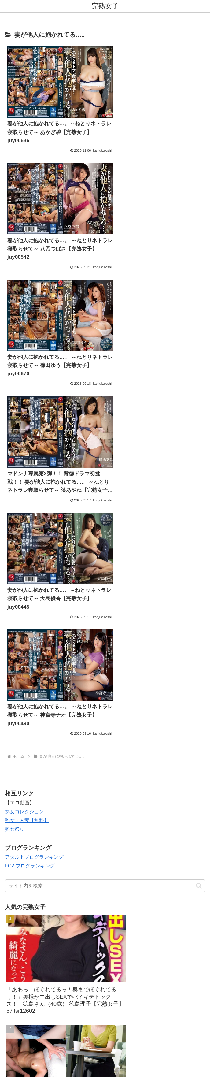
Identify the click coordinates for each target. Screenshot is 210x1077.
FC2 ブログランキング (30, 491)
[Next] (22, 1065)
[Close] (34, 1069)
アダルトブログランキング (34, 482)
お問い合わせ (54, 1035)
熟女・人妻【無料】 (27, 446)
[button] (198, 511)
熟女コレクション (24, 437)
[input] (105, 511)
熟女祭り (14, 455)
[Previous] (7, 1065)
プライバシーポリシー (156, 1035)
